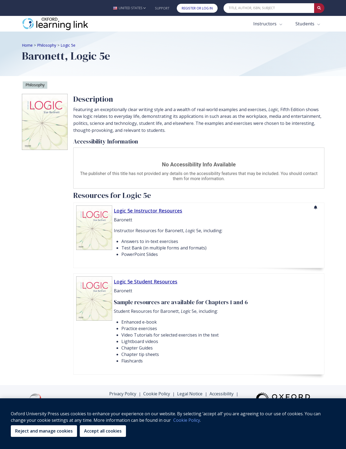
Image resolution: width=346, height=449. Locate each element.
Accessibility (221, 394)
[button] (129, 8)
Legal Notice (189, 394)
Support (162, 8)
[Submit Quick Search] (319, 8)
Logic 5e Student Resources (145, 281)
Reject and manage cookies (44, 431)
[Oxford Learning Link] (62, 24)
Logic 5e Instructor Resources (148, 210)
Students (305, 23)
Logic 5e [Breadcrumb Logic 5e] (68, 45)
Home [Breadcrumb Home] (27, 45)
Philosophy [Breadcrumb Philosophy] (46, 45)
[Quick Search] (269, 8)
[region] (173, 423)
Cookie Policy (156, 394)
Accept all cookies (103, 431)
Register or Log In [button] (197, 8)
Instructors (265, 23)
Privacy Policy (122, 394)
